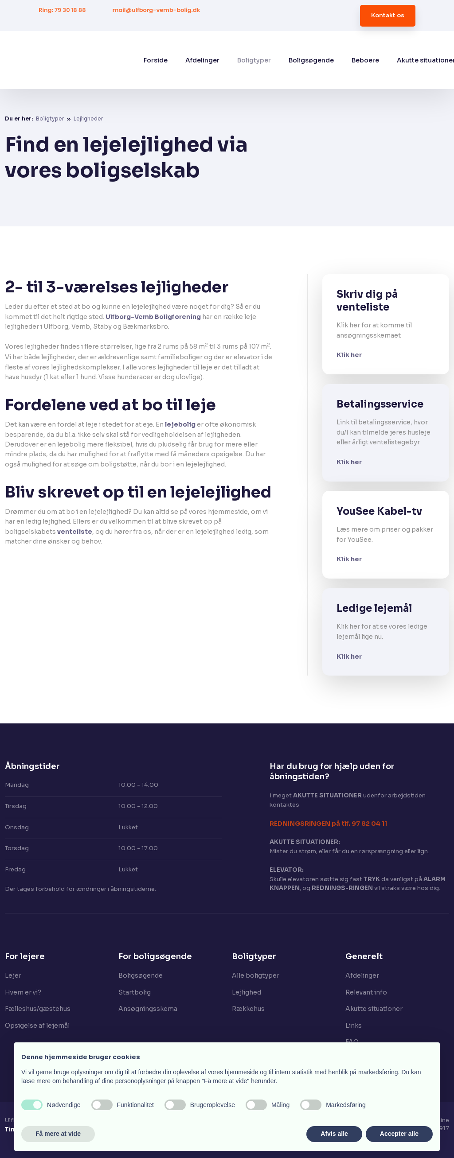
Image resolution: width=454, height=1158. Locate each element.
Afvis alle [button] (334, 1133)
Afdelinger (202, 60)
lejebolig (180, 424)
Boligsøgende (311, 60)
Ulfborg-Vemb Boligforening (153, 317)
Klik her (349, 355)
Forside (156, 60)
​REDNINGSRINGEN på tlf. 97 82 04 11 (328, 824)
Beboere (365, 60)
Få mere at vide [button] (58, 1133)
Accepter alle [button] (399, 1133)
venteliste (74, 532)
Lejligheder (88, 118)
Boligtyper (254, 60)
